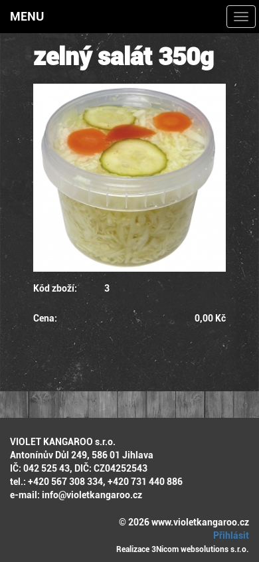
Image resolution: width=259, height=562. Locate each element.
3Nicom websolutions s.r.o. (200, 549)
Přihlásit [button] (229, 535)
